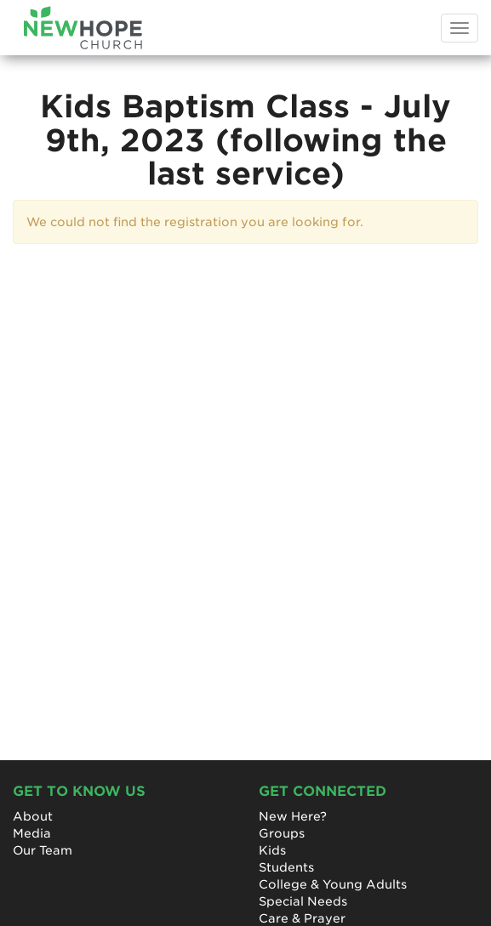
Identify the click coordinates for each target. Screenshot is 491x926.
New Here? (293, 816)
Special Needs (303, 901)
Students (286, 867)
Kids (272, 850)
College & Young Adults (333, 884)
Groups (282, 833)
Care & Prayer (302, 918)
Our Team (42, 850)
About (33, 816)
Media (32, 833)
